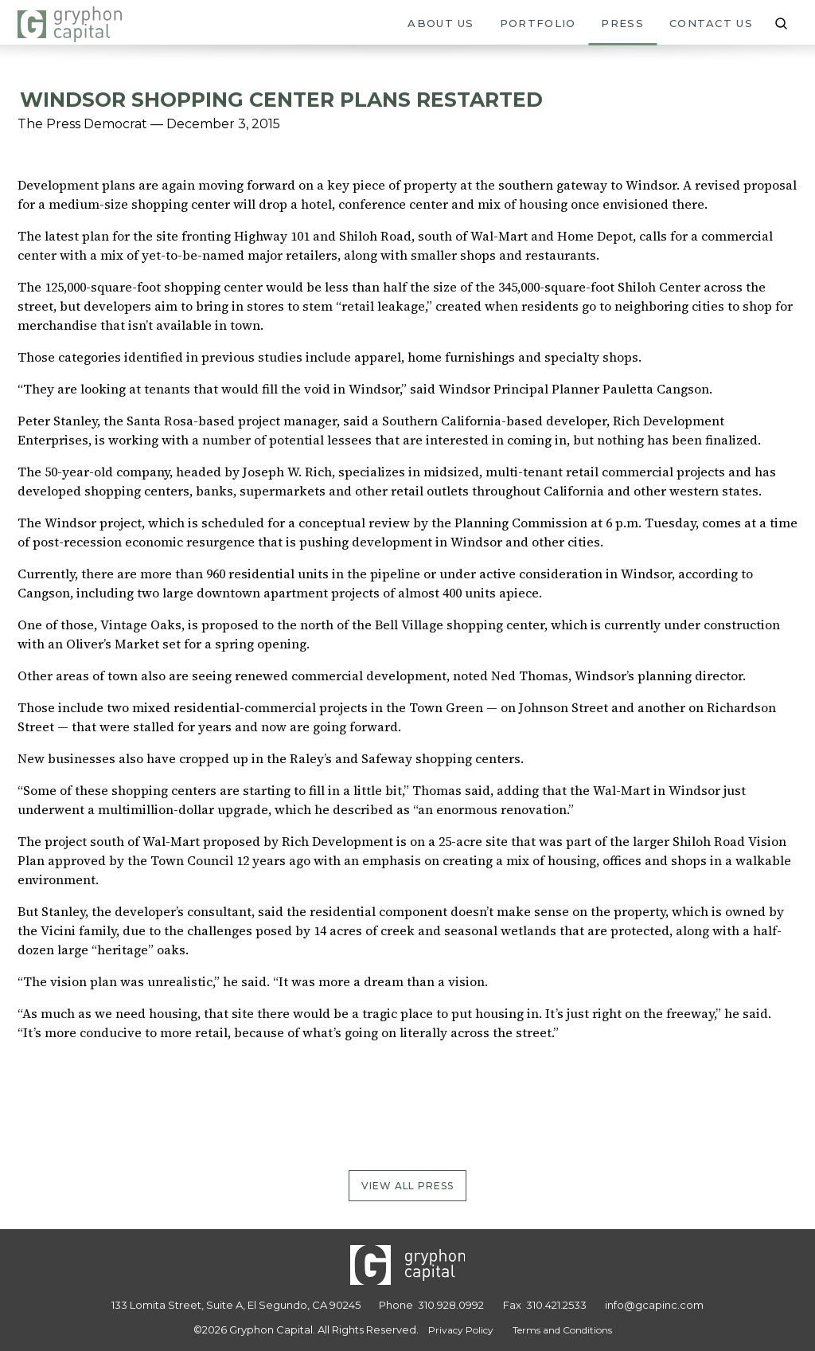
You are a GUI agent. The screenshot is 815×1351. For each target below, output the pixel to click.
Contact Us (711, 23)
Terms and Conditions (562, 1330)
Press (622, 23)
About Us (441, 23)
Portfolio (538, 23)
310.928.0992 (451, 1304)
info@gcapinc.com (654, 1304)
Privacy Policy (460, 1330)
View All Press (407, 1186)
